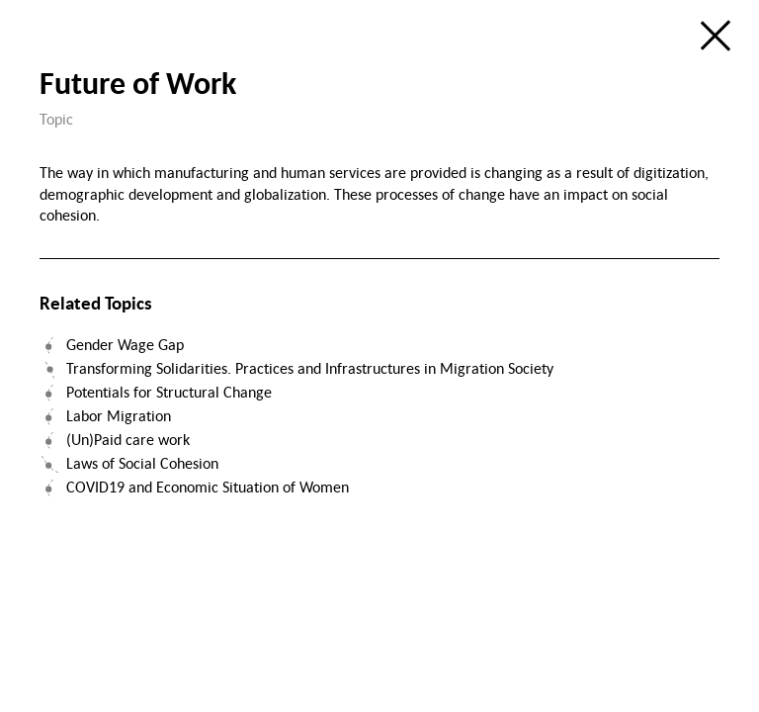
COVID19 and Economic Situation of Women (207, 486)
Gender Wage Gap (125, 344)
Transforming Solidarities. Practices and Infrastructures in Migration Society (309, 368)
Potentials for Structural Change (169, 391)
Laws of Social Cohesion (142, 463)
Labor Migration (118, 415)
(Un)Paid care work (128, 439)
